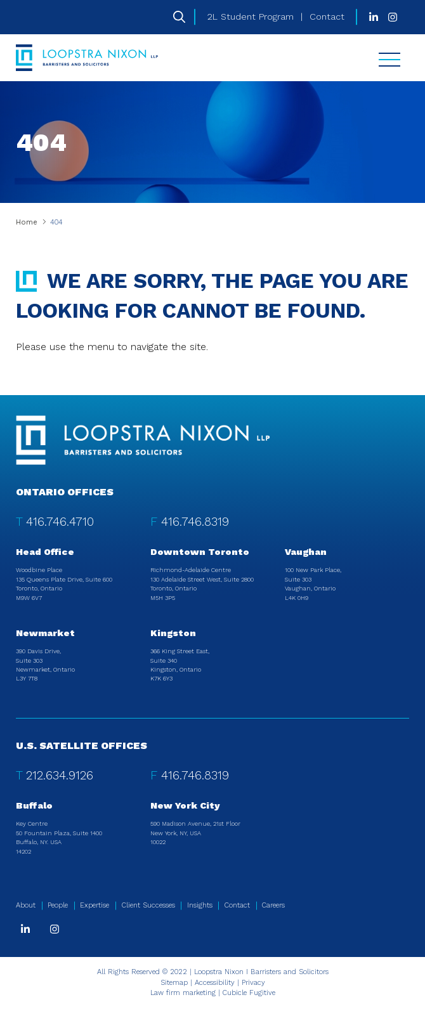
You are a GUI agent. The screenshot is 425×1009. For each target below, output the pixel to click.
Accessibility (215, 983)
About (26, 905)
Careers (273, 905)
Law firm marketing (183, 993)
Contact (327, 16)
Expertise (94, 905)
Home (26, 222)
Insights (200, 905)
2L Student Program (250, 16)
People (58, 905)
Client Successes (148, 905)
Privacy (253, 983)
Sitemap (174, 983)
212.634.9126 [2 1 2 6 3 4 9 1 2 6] (59, 775)
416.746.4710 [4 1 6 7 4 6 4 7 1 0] (60, 521)
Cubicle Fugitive (249, 993)
